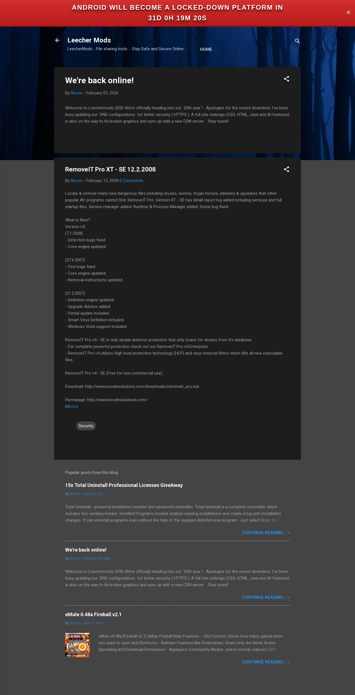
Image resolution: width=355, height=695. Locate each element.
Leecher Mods (89, 40)
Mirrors (71, 406)
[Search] (297, 42)
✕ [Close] (348, 13)
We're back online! (99, 80)
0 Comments (131, 180)
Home (206, 49)
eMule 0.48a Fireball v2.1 (93, 614)
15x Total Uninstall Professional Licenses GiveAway (124, 485)
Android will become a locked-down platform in (177, 7)
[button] (286, 79)
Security (86, 425)
